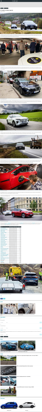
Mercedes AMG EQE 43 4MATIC (5, 248)
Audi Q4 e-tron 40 (3, 238)
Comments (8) (2, 8)
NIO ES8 (2, 246)
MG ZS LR (2, 247)
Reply (40, 322)
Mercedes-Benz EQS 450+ (13, 160)
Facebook (1, 298)
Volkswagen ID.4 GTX (3, 252)
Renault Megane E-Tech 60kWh (4, 254)
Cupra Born (2, 261)
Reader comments (3, 317)
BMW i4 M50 (2, 233)
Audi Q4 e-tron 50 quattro (4, 239)
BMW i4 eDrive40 (3, 230)
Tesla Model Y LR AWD (3, 232)
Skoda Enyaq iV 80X (3, 245)
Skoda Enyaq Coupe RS (4, 237)
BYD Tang (2, 256)
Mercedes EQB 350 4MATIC (4, 255)
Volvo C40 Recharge (3, 253)
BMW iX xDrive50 (3, 231)
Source (1, 295)
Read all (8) (2, 336)
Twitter (4, 298)
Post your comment (6, 8)
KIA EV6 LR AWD (3, 240)
